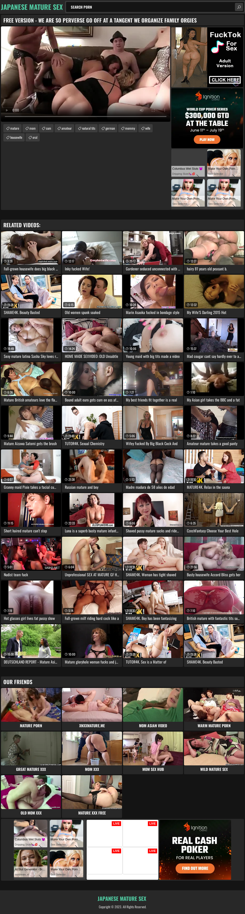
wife (147, 128)
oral (35, 137)
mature (14, 128)
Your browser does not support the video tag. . (85, 74)
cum (48, 128)
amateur (66, 128)
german (110, 128)
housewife (16, 137)
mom (32, 128)
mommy (130, 128)
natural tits (88, 128)
